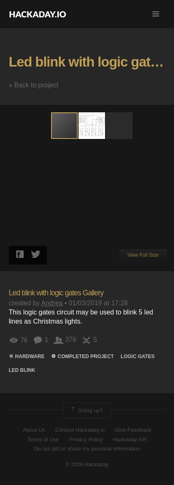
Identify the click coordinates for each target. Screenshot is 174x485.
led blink (22, 370)
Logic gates (138, 356)
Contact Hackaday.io (80, 430)
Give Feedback (133, 430)
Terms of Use (43, 439)
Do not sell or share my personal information (87, 448)
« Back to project (33, 85)
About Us (34, 430)
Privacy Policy (86, 439)
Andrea (52, 303)
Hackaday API (130, 439)
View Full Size (143, 255)
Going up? (86, 410)
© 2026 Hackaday (87, 464)
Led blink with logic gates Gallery (56, 293)
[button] (156, 14)
